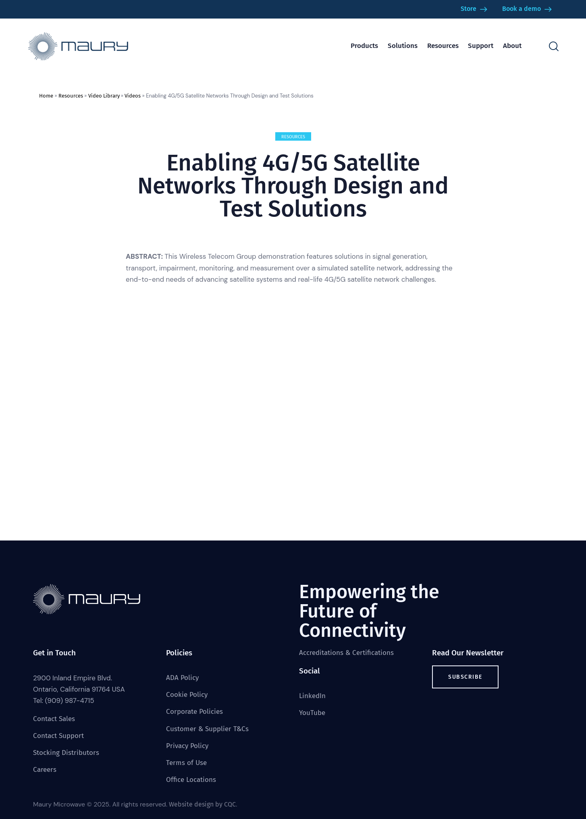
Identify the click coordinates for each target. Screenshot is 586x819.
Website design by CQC (202, 804)
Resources (70, 96)
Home (46, 96)
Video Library (104, 96)
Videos (133, 96)
